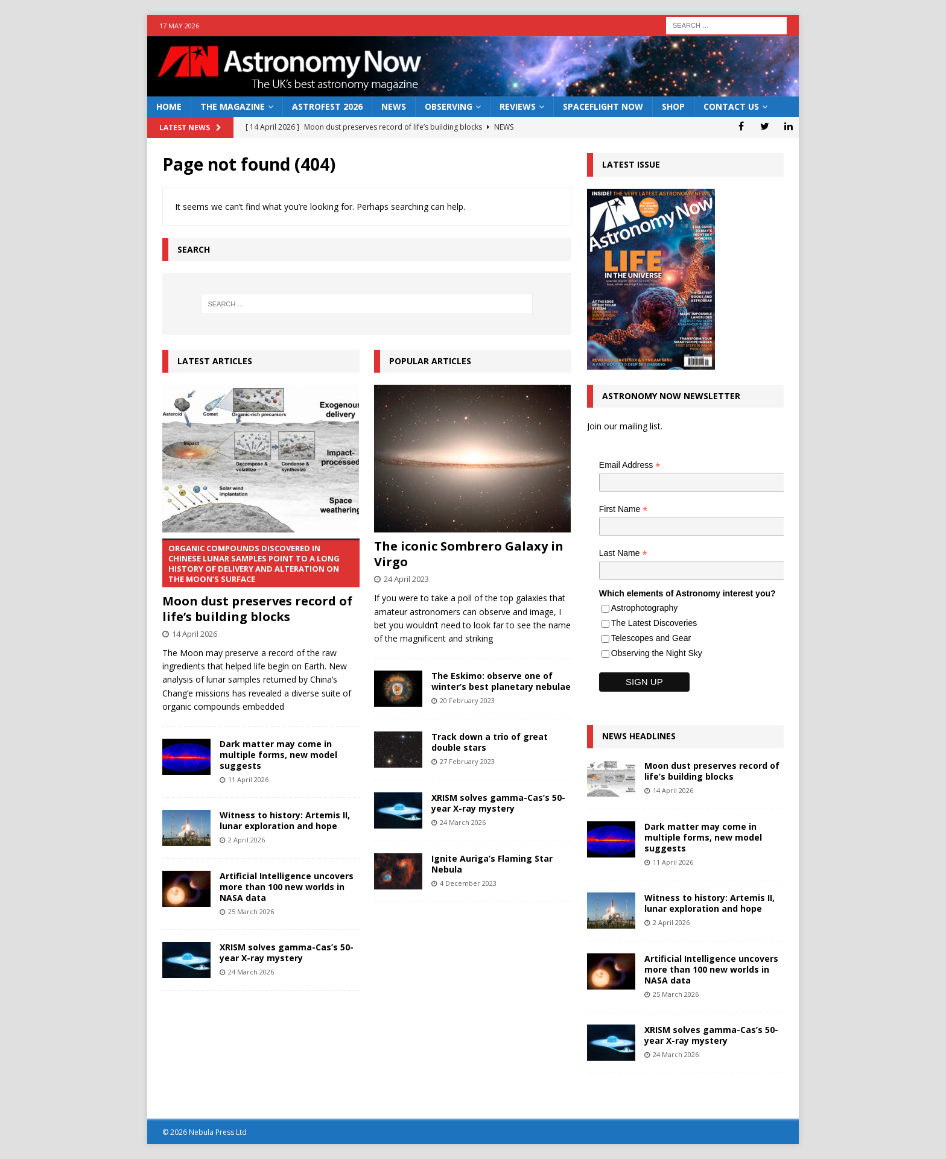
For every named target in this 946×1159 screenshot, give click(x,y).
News (393, 106)
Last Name (623, 553)
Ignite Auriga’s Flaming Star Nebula (492, 864)
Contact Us (731, 106)
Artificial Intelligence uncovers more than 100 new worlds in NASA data (287, 886)
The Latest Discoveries (654, 623)
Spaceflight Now (603, 106)
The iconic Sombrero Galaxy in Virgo (468, 554)
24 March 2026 (251, 971)
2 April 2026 (246, 839)
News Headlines (639, 736)
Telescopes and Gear (651, 638)
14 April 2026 (194, 633)
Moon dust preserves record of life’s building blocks (261, 581)
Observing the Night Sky (656, 653)
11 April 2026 (248, 779)
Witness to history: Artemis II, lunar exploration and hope (285, 820)
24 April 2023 (406, 578)
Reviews (518, 106)
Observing (448, 106)
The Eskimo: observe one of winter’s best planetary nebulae (501, 681)
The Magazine (232, 106)
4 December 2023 (468, 883)
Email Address (630, 465)
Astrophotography (644, 608)
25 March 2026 (251, 911)
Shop (673, 106)
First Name (623, 509)
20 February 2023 (467, 700)
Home (169, 106)
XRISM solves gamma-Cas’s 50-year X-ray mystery (287, 952)
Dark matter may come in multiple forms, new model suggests (278, 754)
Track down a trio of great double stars (489, 742)
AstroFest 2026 (327, 106)
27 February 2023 (467, 761)
